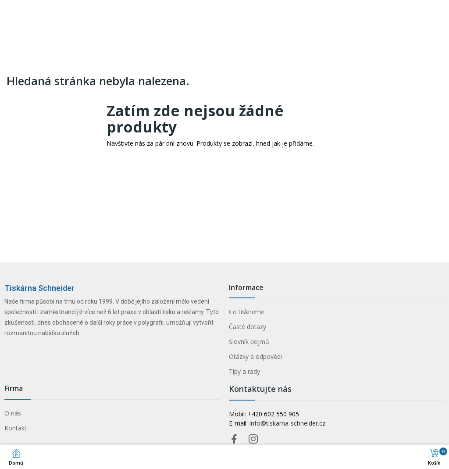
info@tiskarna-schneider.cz (287, 423)
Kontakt (15, 428)
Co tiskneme (246, 312)
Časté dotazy (247, 326)
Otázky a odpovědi (255, 356)
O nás (12, 413)
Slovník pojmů (249, 341)
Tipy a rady (244, 371)
